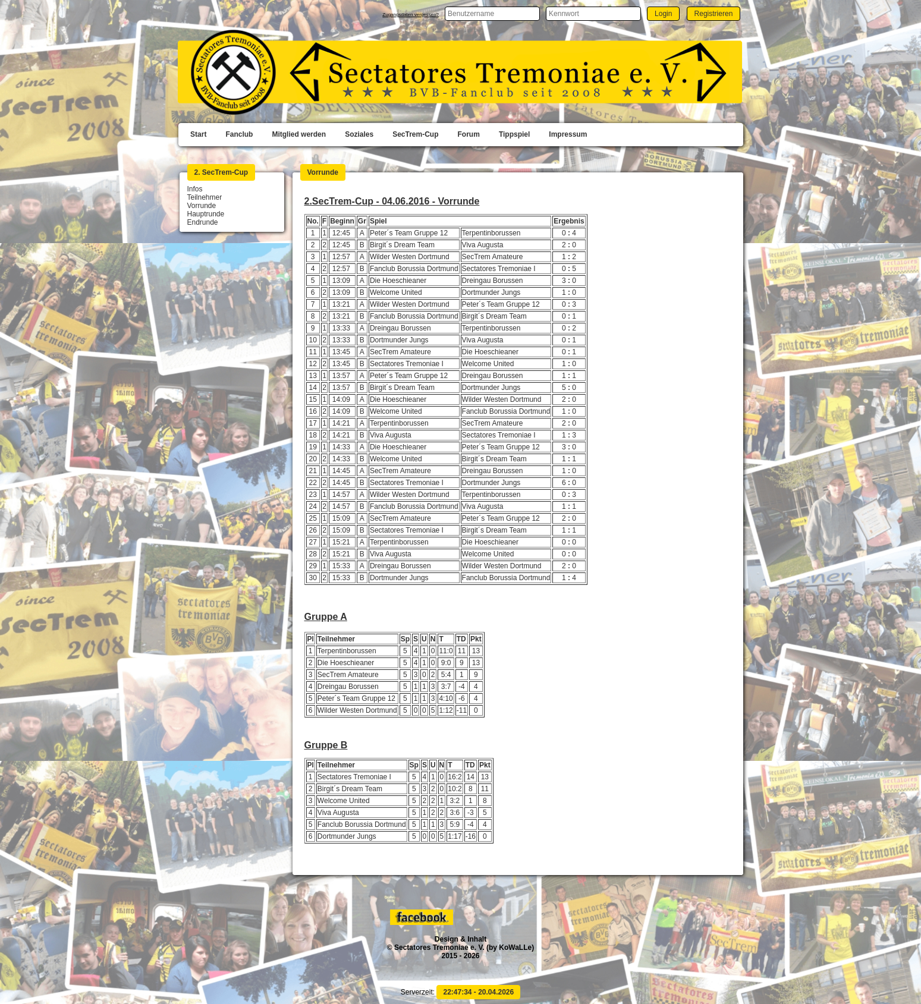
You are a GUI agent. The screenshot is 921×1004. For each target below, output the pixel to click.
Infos (195, 189)
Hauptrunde (206, 214)
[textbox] (492, 14)
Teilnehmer (204, 197)
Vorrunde (201, 206)
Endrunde (202, 222)
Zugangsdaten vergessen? (410, 14)
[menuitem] (198, 135)
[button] (663, 13)
